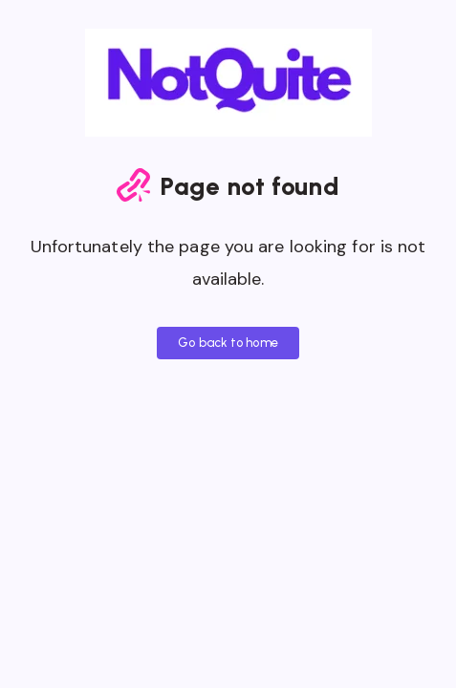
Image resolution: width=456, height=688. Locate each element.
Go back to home (228, 342)
